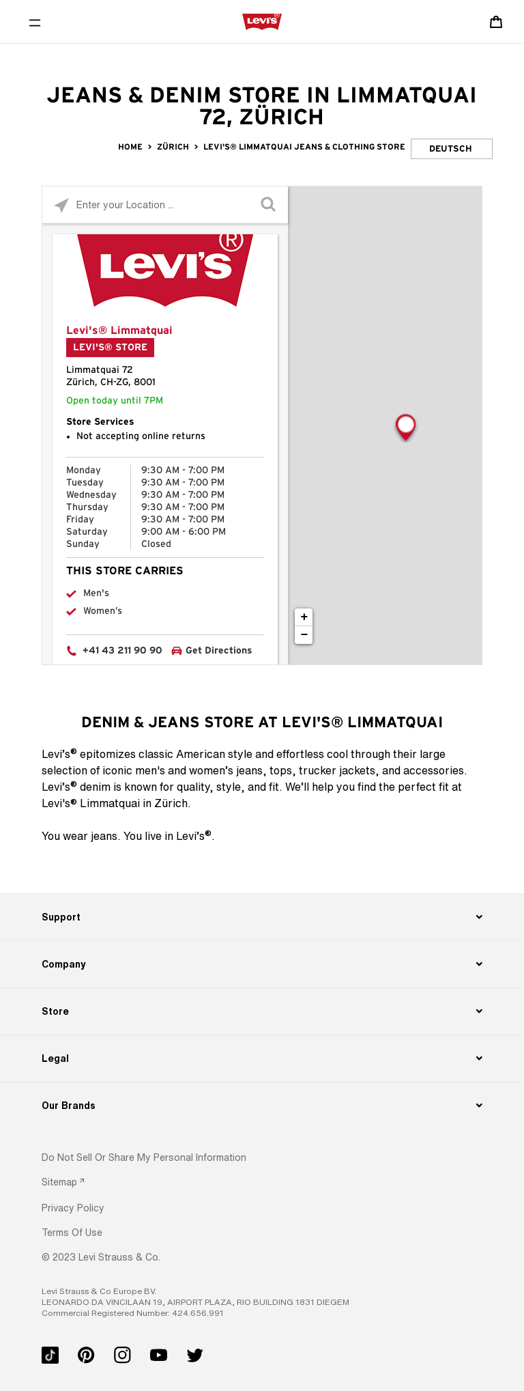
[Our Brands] (262, 1105)
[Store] (262, 1011)
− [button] (304, 635)
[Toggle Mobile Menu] (34, 22)
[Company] (262, 964)
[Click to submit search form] (269, 205)
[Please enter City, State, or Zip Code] (165, 204)
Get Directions (219, 651)
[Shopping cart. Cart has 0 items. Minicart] (496, 22)
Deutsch (450, 149)
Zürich (173, 147)
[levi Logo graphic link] (262, 21)
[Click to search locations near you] (61, 205)
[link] (63, 1182)
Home (130, 147)
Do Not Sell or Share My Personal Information (144, 1157)
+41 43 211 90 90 (122, 651)
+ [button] (304, 617)
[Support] (262, 917)
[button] (73, 1207)
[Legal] (262, 1058)
